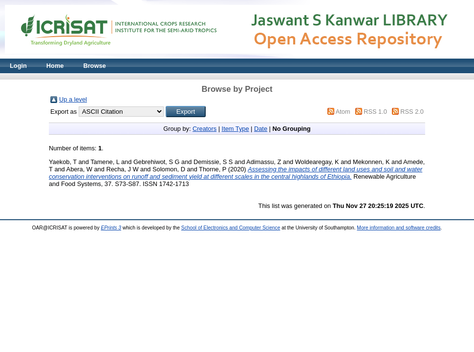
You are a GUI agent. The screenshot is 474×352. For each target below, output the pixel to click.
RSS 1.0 (375, 111)
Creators (204, 128)
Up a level (73, 99)
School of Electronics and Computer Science (230, 227)
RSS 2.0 (412, 111)
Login (18, 65)
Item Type (235, 128)
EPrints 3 (111, 227)
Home (55, 65)
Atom (343, 111)
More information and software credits (398, 227)
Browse (94, 65)
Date (260, 128)
